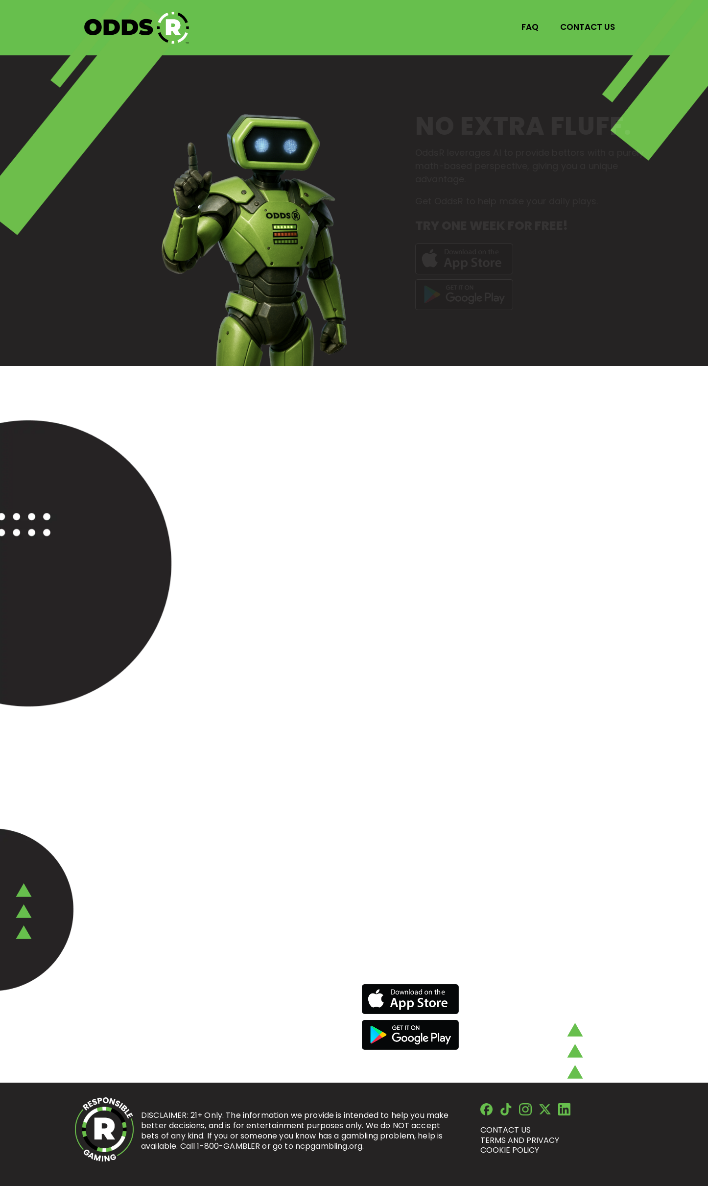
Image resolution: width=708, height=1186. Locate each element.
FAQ (530, 27)
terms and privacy (519, 1140)
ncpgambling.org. (329, 1146)
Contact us (505, 1130)
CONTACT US (587, 27)
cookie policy (509, 1150)
